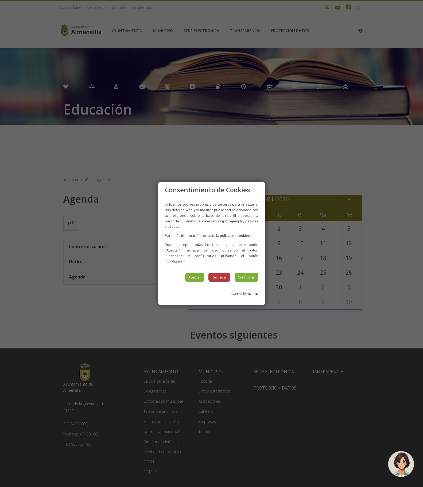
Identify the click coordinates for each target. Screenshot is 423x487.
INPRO (253, 294)
